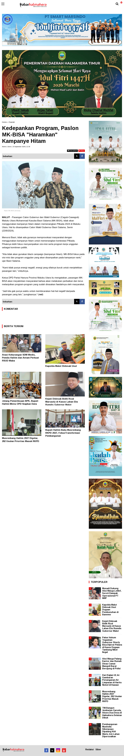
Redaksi (89, 749)
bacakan (72, 151)
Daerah (12, 122)
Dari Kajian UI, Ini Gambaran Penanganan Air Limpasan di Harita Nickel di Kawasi (111, 680)
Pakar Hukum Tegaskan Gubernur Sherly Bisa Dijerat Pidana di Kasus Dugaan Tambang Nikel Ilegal (112, 644)
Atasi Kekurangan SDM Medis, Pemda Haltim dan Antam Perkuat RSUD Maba (20, 357)
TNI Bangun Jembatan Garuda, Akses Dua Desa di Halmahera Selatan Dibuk (112, 713)
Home (4, 122)
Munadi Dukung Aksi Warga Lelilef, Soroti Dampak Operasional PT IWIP (111, 593)
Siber (98, 749)
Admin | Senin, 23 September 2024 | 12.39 (16, 146)
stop (81, 151)
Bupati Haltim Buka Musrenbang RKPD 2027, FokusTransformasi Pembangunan (63, 433)
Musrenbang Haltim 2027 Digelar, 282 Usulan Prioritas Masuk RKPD (112, 696)
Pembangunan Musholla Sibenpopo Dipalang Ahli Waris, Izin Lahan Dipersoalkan (111, 730)
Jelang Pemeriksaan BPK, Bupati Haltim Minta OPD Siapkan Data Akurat (20, 404)
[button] (121, 1)
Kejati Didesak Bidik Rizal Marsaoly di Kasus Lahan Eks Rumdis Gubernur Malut (61, 402)
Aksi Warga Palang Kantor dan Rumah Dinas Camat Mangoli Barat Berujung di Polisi (112, 664)
